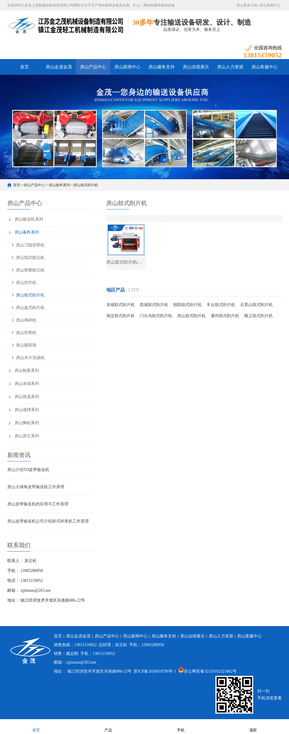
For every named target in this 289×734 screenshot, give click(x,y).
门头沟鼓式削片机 (156, 316)
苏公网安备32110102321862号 (207, 671)
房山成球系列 (27, 410)
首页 (24, 67)
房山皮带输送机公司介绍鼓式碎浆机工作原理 (48, 521)
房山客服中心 (270, 5)
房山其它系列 (27, 436)
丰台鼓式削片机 (221, 305)
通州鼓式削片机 (225, 316)
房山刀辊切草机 (30, 245)
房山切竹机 (26, 282)
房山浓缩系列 (27, 383)
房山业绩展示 (196, 67)
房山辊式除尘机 (30, 257)
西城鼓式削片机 (154, 305)
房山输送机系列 (29, 219)
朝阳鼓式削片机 (187, 305)
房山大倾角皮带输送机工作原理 (35, 487)
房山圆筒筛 (26, 345)
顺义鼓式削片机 (258, 316)
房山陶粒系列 (27, 423)
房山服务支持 (161, 67)
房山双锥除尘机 (30, 270)
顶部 (253, 726)
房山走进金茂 (59, 67)
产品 (108, 726)
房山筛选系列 (27, 396)
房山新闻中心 (127, 67)
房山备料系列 (59, 185)
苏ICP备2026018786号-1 (155, 671)
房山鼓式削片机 (86, 185)
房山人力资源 (230, 67)
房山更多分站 (246, 5)
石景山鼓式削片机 (256, 305)
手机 (181, 726)
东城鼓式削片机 (120, 305)
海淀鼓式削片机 (120, 316)
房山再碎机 (26, 320)
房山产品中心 (93, 67)
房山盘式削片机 (30, 307)
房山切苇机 (26, 332)
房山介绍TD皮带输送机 (28, 470)
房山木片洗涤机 (30, 358)
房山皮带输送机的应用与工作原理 (37, 504)
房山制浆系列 (27, 370)
